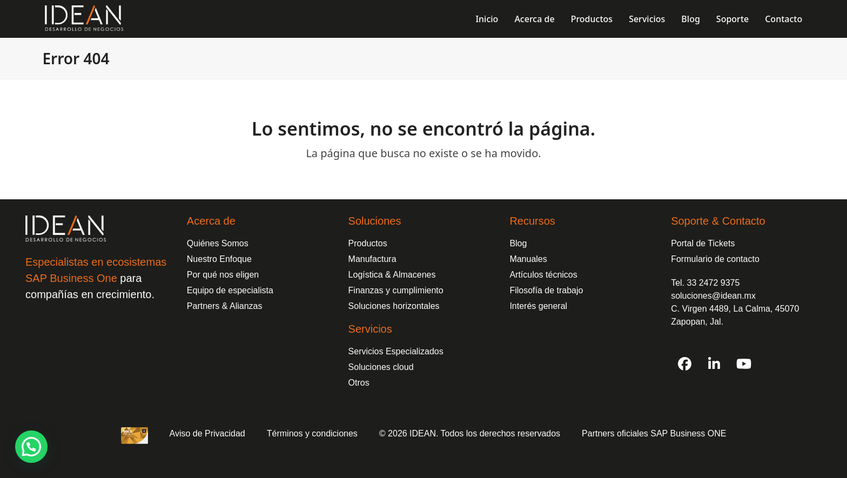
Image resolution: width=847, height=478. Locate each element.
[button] (31, 446)
